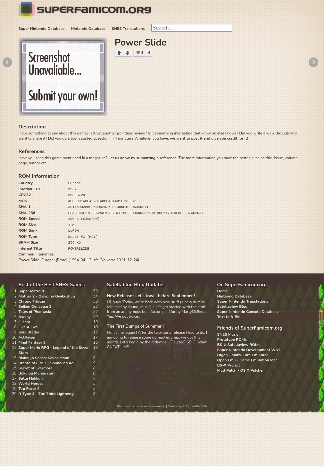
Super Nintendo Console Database (248, 311)
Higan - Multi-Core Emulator (242, 355)
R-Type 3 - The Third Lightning (46, 393)
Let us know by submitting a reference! (142, 157)
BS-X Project (228, 365)
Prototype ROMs (232, 339)
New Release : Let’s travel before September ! (151, 296)
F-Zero (24, 321)
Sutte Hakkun (31, 378)
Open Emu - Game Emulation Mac (247, 360)
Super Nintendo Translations (242, 301)
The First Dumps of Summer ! (135, 326)
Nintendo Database (88, 28)
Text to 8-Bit (228, 316)
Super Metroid (31, 291)
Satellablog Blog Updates (136, 284)
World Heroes (31, 383)
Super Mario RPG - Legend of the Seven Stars (54, 350)
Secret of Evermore (36, 368)
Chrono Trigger (32, 301)
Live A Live (28, 327)
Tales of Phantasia (35, 311)
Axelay (25, 316)
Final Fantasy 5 (32, 342)
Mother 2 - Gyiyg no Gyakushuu (47, 296)
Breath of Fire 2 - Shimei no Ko (46, 363)
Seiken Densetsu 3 (35, 306)
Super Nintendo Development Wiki (248, 349)
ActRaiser (27, 337)
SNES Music (227, 334)
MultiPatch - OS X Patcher (240, 370)
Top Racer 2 (29, 388)
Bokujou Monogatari (37, 373)
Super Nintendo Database (42, 28)
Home (222, 291)
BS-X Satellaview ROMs (239, 344)
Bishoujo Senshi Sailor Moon (44, 357)
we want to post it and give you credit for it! (209, 138)
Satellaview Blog (232, 306)
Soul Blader (29, 332)
